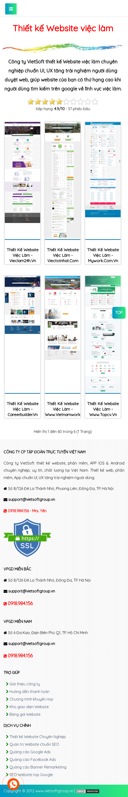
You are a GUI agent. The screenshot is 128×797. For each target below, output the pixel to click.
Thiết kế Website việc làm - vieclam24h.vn (23, 255)
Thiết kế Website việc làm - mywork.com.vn (103, 255)
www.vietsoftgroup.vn (54, 790)
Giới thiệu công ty (25, 684)
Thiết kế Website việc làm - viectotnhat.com (63, 255)
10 (94, 101)
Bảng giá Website (25, 714)
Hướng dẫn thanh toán (29, 691)
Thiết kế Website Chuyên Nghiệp (38, 736)
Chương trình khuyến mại (31, 699)
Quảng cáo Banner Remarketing (38, 767)
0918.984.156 (20, 603)
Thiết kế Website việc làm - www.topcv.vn (103, 409)
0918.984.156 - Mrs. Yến (27, 510)
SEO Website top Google (31, 774)
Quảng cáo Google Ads (30, 752)
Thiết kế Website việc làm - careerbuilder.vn (23, 409)
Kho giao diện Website (29, 706)
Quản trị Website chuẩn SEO (34, 744)
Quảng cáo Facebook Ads (33, 759)
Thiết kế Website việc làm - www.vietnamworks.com (62, 409)
